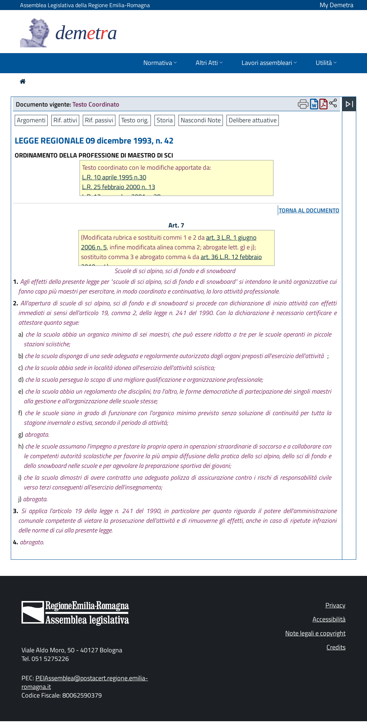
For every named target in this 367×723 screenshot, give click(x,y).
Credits (336, 647)
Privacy (335, 605)
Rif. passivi (99, 120)
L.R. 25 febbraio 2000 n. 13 (118, 187)
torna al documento (309, 210)
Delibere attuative (253, 120)
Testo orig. (135, 120)
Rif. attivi (65, 120)
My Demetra (336, 5)
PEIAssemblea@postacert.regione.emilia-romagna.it (85, 682)
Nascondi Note (201, 120)
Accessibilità (329, 619)
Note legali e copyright (315, 633)
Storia (165, 120)
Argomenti (31, 120)
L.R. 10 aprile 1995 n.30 (114, 177)
